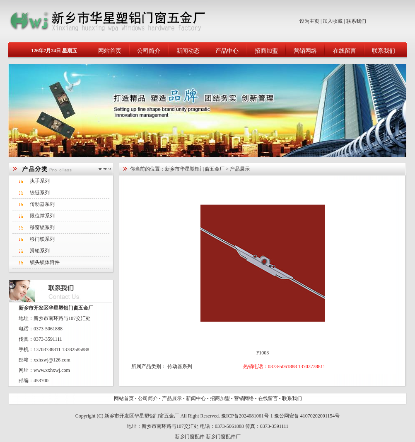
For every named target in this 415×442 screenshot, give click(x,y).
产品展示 (172, 398)
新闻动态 (188, 51)
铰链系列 (40, 192)
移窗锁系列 (42, 227)
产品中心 (227, 51)
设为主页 (309, 21)
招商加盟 (266, 51)
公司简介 (148, 51)
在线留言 (344, 51)
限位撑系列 (42, 216)
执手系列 (40, 181)
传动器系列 (42, 204)
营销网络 (305, 51)
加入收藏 (333, 21)
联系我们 (356, 21)
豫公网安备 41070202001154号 (307, 416)
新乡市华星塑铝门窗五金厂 (194, 169)
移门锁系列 (42, 239)
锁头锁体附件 (45, 262)
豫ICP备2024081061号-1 (247, 416)
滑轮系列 (40, 251)
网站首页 (109, 51)
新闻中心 (196, 398)
